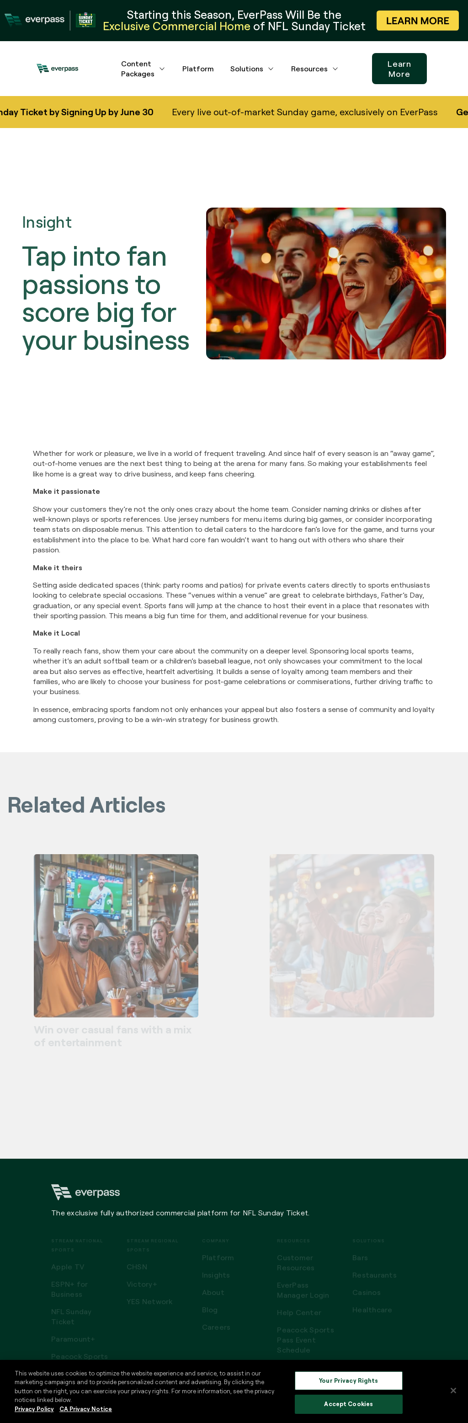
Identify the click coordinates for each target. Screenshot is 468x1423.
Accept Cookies (348, 1403)
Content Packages (137, 68)
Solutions (246, 68)
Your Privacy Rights (348, 1380)
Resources (309, 68)
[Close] (453, 1390)
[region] (234, 1391)
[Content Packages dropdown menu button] (162, 68)
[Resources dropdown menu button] (335, 68)
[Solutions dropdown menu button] (271, 68)
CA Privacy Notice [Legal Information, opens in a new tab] (85, 1408)
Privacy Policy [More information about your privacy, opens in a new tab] (34, 1408)
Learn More (399, 69)
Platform (198, 68)
